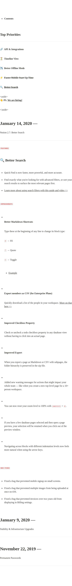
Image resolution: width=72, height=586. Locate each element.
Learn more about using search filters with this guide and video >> (36, 190)
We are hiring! (14, 100)
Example (13, 273)
